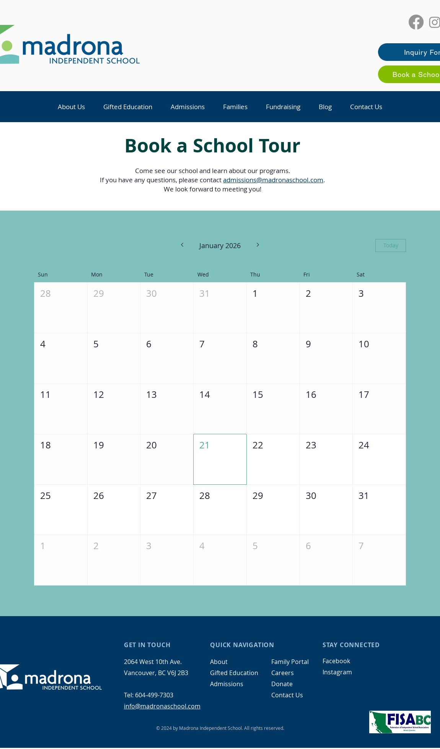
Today (390, 245)
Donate (282, 684)
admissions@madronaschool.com (273, 179)
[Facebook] (416, 22)
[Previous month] (182, 245)
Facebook (336, 661)
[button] (71, 106)
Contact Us (287, 695)
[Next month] (258, 245)
